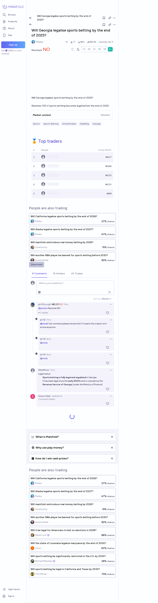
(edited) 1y (57, 396)
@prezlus (43, 308)
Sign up (13, 44)
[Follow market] (104, 24)
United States (69, 123)
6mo (48, 339)
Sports (36, 123)
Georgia (96, 123)
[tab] (39, 274)
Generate (105, 115)
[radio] (84, 49)
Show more (36, 264)
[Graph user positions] (78, 49)
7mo (66, 304)
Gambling (84, 123)
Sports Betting (51, 123)
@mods (44, 343)
